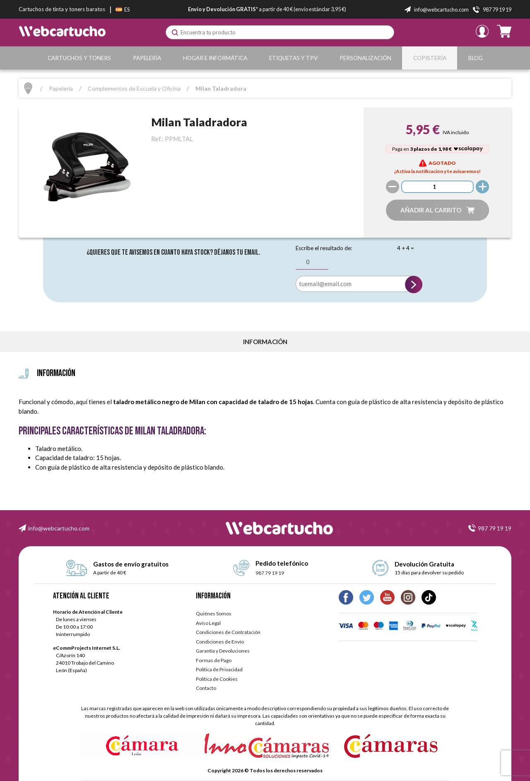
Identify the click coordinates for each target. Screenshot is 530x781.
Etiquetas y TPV (293, 58)
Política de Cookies (217, 679)
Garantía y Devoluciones (223, 651)
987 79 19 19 (494, 528)
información (265, 341)
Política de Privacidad (219, 669)
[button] (437, 210)
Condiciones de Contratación (228, 632)
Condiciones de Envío (220, 642)
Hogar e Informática (215, 58)
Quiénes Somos (213, 613)
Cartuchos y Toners (79, 58)
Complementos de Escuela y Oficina (134, 88)
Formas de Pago (213, 660)
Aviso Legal (208, 623)
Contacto (206, 688)
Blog (475, 58)
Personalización (365, 58)
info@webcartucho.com (58, 528)
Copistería (429, 58)
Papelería (147, 58)
